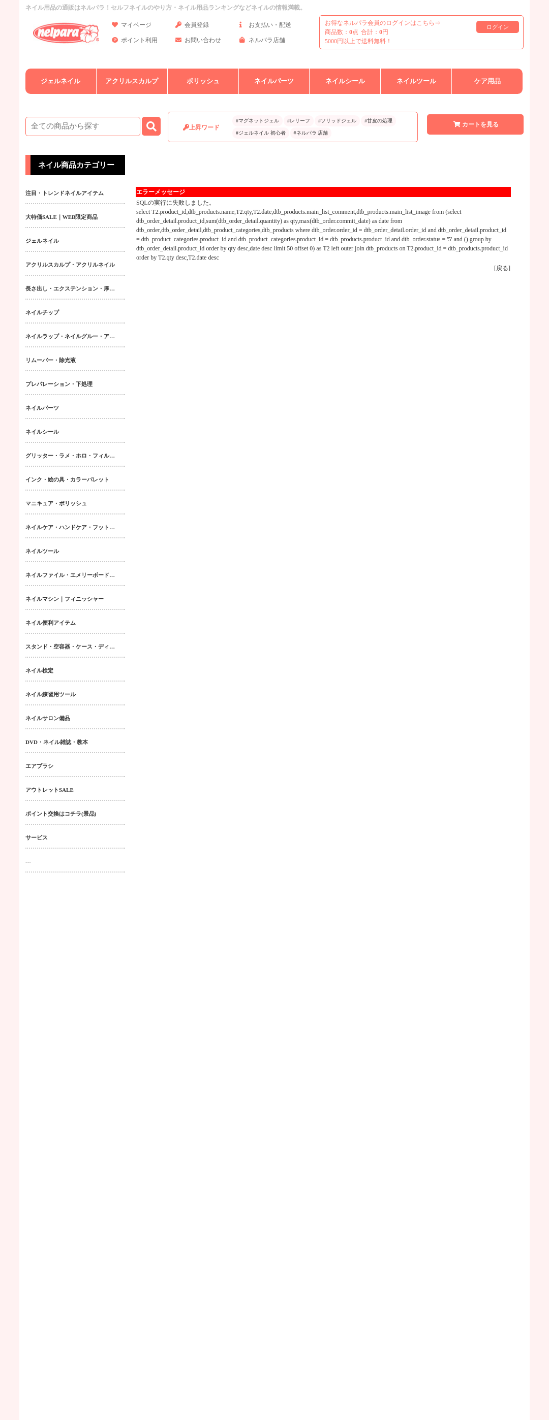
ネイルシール (345, 81)
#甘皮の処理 (378, 120)
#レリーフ (298, 120)
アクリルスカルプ (131, 81)
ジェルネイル (60, 81)
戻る (502, 268)
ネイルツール (416, 81)
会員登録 (192, 26)
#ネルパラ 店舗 (311, 133)
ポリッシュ (203, 81)
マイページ (131, 26)
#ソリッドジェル (337, 120)
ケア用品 (487, 81)
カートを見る (475, 124)
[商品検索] (82, 126)
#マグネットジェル (257, 120)
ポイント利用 (135, 42)
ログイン (497, 27)
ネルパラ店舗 (262, 42)
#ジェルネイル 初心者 (261, 133)
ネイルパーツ (274, 81)
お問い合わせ (198, 42)
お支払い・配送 (265, 26)
